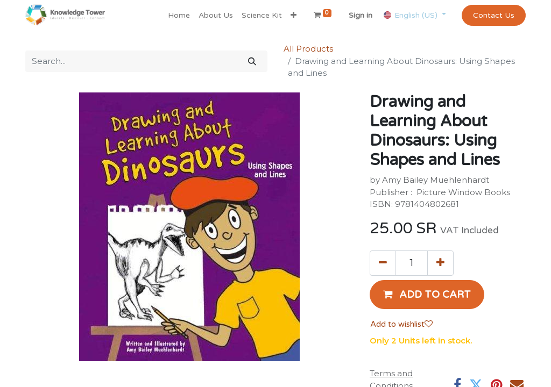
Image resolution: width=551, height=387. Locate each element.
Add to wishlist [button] (401, 324)
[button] (293, 15)
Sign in (360, 15)
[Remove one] (383, 262)
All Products (308, 49)
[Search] (252, 62)
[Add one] (440, 262)
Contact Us (493, 15)
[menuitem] (179, 15)
